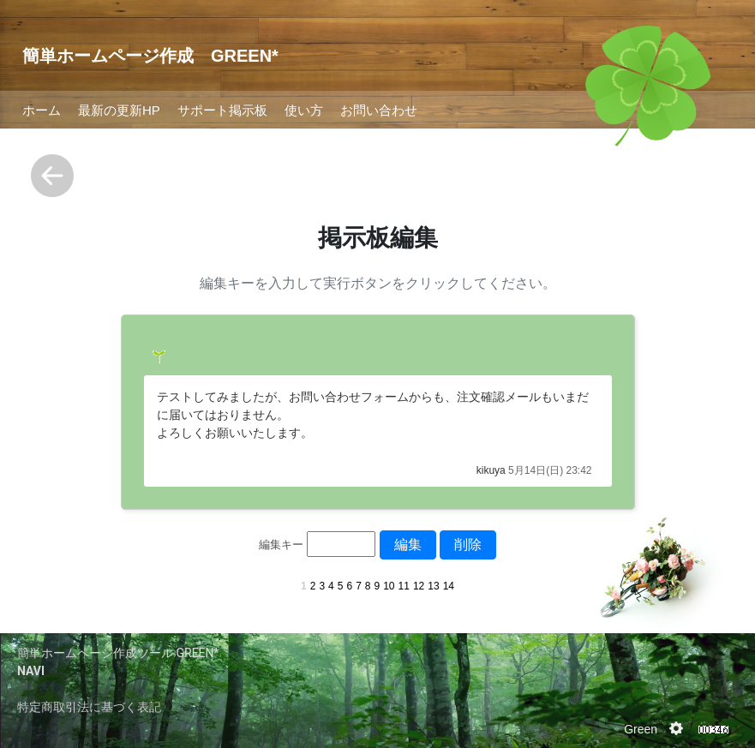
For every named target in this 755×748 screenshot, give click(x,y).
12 (418, 586)
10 (388, 586)
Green (640, 729)
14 (448, 586)
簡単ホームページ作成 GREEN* (150, 55)
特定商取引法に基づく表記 (89, 707)
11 (404, 586)
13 (433, 586)
